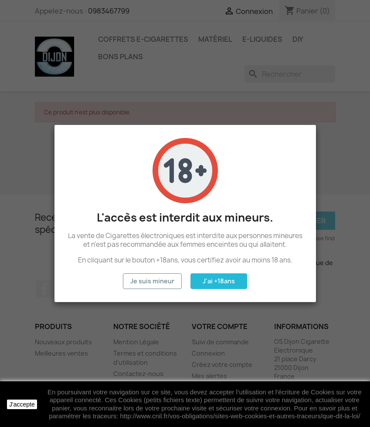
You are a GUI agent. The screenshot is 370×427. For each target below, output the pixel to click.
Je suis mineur (152, 281)
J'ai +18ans (219, 281)
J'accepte (22, 404)
